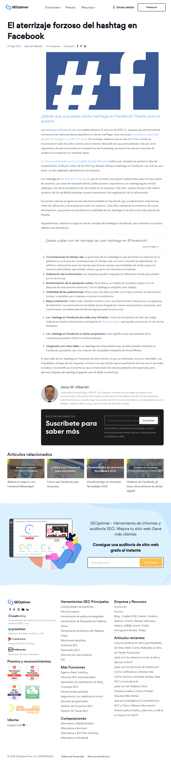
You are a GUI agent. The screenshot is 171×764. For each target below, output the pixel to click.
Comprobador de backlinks (77, 606)
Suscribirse (148, 420)
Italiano (118, 625)
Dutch (136, 625)
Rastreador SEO (70, 650)
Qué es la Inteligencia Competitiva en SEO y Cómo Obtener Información (136, 703)
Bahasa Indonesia (144, 621)
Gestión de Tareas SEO (74, 711)
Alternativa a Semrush (74, 728)
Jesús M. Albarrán (33, 46)
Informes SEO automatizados (78, 677)
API (63, 659)
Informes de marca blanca (76, 655)
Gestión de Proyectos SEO (77, 706)
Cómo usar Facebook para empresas (63, 484)
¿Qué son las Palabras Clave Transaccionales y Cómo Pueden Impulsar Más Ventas (133, 691)
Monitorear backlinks (73, 640)
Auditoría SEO (69, 645)
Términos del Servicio (98, 756)
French (129, 621)
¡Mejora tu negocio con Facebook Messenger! (21, 484)
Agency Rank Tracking (74, 672)
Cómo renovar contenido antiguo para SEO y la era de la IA (137, 679)
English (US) (129, 616)
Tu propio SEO (69, 687)
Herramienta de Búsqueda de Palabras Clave (83, 623)
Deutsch (152, 616)
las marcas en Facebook (75, 179)
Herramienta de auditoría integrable (82, 616)
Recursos (87, 7)
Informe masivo (70, 611)
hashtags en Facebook (58, 129)
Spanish (118, 621)
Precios (70, 7)
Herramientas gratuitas (74, 691)
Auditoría (151, 562)
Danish (142, 616)
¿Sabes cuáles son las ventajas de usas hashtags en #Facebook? (96, 240)
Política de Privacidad (72, 756)
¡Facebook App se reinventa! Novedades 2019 (104, 484)
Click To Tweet (149, 247)
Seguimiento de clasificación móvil (82, 696)
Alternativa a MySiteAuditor (77, 723)
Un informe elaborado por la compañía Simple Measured (75, 161)
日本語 (127, 625)
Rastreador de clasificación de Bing (82, 682)
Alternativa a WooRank (74, 738)
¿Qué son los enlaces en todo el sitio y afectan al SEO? (137, 660)
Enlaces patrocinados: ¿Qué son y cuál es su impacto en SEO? (138, 713)
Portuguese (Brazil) (125, 630)
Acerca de (120, 606)
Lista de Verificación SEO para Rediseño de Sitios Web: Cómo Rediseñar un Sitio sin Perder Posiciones (138, 647)
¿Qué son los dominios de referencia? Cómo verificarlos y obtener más (136, 669)
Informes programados (74, 701)
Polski (145, 625)
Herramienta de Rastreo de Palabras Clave (82, 633)
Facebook (55, 46)
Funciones (52, 7)
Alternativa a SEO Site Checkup (79, 733)
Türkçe (142, 630)
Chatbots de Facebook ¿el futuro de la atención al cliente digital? (145, 486)
